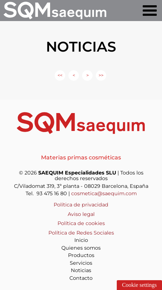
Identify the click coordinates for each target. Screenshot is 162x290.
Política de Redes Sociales (81, 233)
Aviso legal (81, 214)
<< (60, 75)
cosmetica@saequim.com (104, 193)
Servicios (81, 263)
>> (101, 75)
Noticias (81, 270)
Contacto (81, 278)
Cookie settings (139, 285)
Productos (81, 255)
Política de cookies (81, 223)
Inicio (81, 240)
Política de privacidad (81, 205)
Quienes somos (81, 248)
